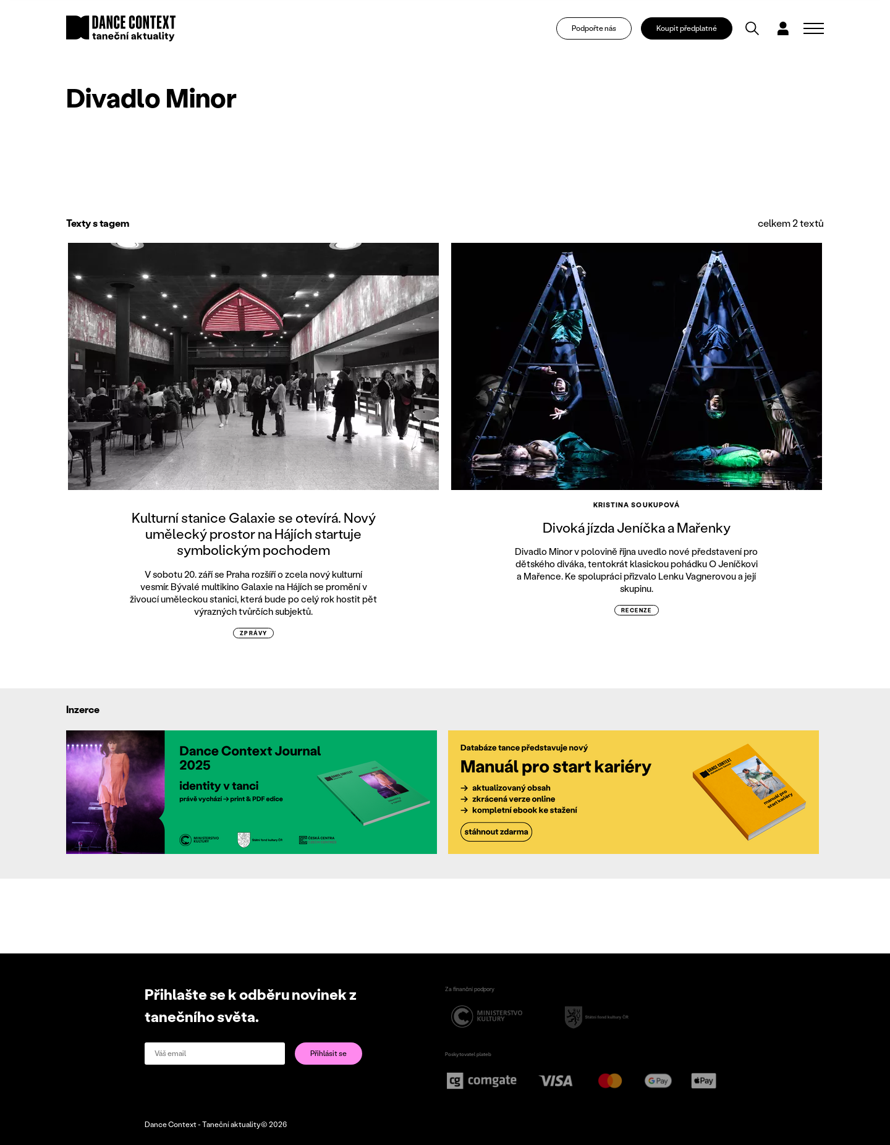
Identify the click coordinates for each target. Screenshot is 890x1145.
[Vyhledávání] (752, 28)
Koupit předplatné (686, 28)
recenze (636, 610)
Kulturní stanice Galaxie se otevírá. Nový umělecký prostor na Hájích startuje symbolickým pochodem (254, 534)
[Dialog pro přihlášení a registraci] (783, 28)
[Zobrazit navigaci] (813, 28)
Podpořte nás (594, 28)
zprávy (254, 633)
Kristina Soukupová (636, 505)
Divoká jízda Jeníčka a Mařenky (637, 527)
